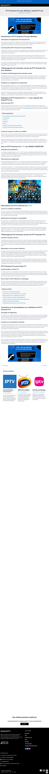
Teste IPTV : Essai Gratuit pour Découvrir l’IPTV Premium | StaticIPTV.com (16, 299)
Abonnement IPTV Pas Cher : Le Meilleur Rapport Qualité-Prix (14, 295)
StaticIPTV (36, 392)
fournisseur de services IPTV (29, 108)
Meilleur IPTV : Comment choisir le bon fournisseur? (12, 125)
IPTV (4, 393)
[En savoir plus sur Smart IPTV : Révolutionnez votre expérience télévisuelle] (39, 381)
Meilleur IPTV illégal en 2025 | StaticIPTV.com (11, 301)
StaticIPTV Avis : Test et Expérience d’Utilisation (11, 291)
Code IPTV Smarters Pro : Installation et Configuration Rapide (14, 297)
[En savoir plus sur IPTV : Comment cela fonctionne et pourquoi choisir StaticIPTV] (10, 381)
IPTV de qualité (4, 63)
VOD (11, 282)
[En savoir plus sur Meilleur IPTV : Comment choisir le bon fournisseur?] (24, 381)
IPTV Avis (4, 123)
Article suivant (45, 365)
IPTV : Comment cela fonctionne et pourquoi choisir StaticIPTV (14, 116)
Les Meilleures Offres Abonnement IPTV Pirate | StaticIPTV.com (14, 302)
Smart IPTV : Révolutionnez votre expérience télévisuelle (13, 127)
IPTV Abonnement (6, 117)
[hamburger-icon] (47, 5)
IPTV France (5, 119)
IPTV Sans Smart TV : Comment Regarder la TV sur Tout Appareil (14, 293)
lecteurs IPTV (5, 121)
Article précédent (4, 365)
